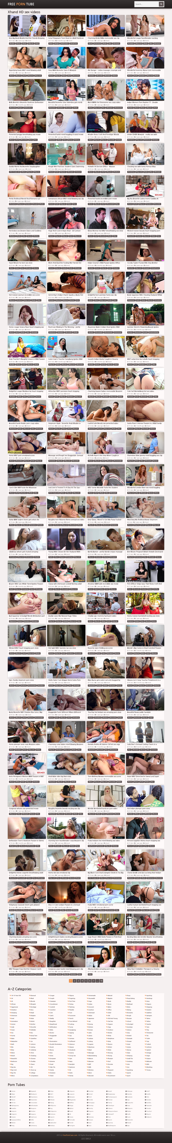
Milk (89, 1067)
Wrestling (148, 1067)
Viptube (129, 1094)
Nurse (108, 1004)
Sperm (128, 1073)
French (70, 1018)
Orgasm (109, 1024)
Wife (147, 1064)
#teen (51, 43)
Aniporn (13, 1111)
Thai (147, 1030)
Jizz (88, 1021)
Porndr (70, 1122)
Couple (51, 998)
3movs (12, 1091)
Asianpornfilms (15, 1120)
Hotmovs (51, 1114)
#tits (35, 139)
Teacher (148, 1024)
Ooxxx (70, 1117)
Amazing (13, 1012)
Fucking (71, 1024)
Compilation (33, 1075)
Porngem (71, 1125)
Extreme (51, 1061)
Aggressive (14, 1007)
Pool (108, 1061)
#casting (154, 749)
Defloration (52, 1027)
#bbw (64, 75)
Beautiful (13, 1058)
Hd (69, 1070)
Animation (14, 1021)
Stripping (148, 1007)
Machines (90, 1047)
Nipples (109, 998)
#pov (30, 139)
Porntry (90, 1108)
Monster (90, 1075)
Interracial (90, 1012)
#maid (78, 878)
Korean (90, 1030)
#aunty (103, 364)
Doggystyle (52, 1035)
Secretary (129, 1027)
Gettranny (33, 1125)
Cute (50, 1012)
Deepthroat (52, 1024)
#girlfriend (92, 846)
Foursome (71, 1015)
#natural (78, 172)
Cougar (51, 995)
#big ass (30, 75)
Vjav (127, 1100)
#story (157, 493)
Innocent (90, 1007)
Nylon (108, 1007)
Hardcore (71, 1067)
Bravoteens (33, 1097)
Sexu (89, 1125)
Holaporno (52, 1111)
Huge (89, 1001)
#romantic (13, 204)
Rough (128, 1015)
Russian (129, 1018)
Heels (70, 1073)
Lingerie (90, 1044)
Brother (32, 1024)
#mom (18, 43)
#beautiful (52, 107)
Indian (89, 1004)
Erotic (50, 1055)
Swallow (148, 1012)
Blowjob (32, 1004)
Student (148, 1010)
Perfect (109, 1047)
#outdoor (70, 653)
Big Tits (13, 1073)
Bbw (12, 1050)
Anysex (13, 1117)
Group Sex (72, 1055)
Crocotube (33, 1102)
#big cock (139, 43)
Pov (108, 1067)
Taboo (147, 1018)
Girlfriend (71, 1041)
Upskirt (148, 1050)
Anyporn (13, 1114)
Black (31, 998)
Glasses (71, 1047)
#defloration (65, 43)
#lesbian (12, 236)
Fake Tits (51, 1067)
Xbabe (128, 1111)
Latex (89, 1032)
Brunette (32, 1027)
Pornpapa (90, 1102)
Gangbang (72, 1030)
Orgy (108, 1027)
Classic (32, 1064)
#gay (90, 974)
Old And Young (112, 1018)
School (128, 1021)
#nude (145, 332)
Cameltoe (32, 1038)
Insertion (90, 1010)
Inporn (51, 1120)
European (52, 1058)
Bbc (11, 1047)
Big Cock (13, 1070)
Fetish (51, 1075)
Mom (89, 1073)
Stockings (148, 998)
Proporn (90, 1111)
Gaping (71, 1032)
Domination (52, 1041)
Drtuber (32, 1111)
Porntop (90, 1105)
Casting (32, 1047)
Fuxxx (31, 1122)
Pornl (89, 1097)
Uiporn (109, 1120)
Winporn (129, 1108)
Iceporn (51, 1117)
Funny (70, 1027)
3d (11, 998)
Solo (128, 1064)
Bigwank (32, 1091)
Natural (109, 995)
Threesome (149, 1032)
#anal (90, 43)
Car (31, 1041)
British (32, 1021)
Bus (31, 1032)
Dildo (50, 1030)
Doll (50, 1038)
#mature (116, 172)
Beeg (12, 1125)
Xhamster (129, 1120)
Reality (128, 1001)
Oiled (108, 1012)
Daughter (52, 1021)
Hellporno (52, 1105)
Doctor (51, 1032)
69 (11, 1001)
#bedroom (147, 139)
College (32, 1073)
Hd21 (50, 1094)
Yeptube (148, 1105)
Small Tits (129, 1058)
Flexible (71, 1010)
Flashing (71, 1007)
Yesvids (148, 1108)
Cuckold (51, 1007)
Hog (50, 1108)
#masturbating (153, 332)
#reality (118, 139)
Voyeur (148, 1058)
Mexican (90, 1061)
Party (108, 1041)
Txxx (108, 1117)
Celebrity (32, 1050)
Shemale (129, 1038)
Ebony (51, 1050)
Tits (146, 1035)
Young (147, 1070)
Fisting (70, 1004)
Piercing (109, 1053)
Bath (12, 1044)
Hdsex (51, 1097)
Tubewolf (110, 1114)
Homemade (91, 995)
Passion (109, 1044)
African (13, 1004)
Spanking (129, 1070)
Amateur (13, 1010)
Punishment (110, 1075)
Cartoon (32, 1044)
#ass (110, 43)
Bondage (32, 1007)
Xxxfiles (148, 1102)
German (71, 1038)
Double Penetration (55, 1044)
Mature (90, 1058)
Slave (128, 1053)
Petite (108, 1050)
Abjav (12, 1094)
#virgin (57, 43)
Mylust (70, 1108)
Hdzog (51, 1102)
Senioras (90, 1117)
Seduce (128, 1030)
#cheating (131, 139)
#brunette (76, 75)
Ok (69, 1114)
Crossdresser (53, 1004)
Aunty (12, 1035)
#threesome (118, 107)
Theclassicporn (111, 1097)
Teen (147, 1027)
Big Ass (13, 1067)
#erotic (72, 300)
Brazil (31, 1012)
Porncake (71, 1120)
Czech (50, 1015)
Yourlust (148, 1111)
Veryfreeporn (111, 1125)
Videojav (129, 1091)
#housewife (110, 204)
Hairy (70, 1061)
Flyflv (31, 1120)
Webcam (148, 1061)
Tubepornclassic (112, 1111)
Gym (70, 1058)
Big (11, 1064)
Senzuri (90, 1120)
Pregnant (109, 1070)
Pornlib (90, 1100)
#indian (12, 43)
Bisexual (32, 995)
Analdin (13, 1108)
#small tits (74, 43)
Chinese (32, 1058)
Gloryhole (71, 1050)
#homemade (108, 332)
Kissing (90, 1024)
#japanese (131, 300)
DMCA (88, 1138)
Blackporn (33, 1094)
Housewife (91, 998)
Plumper (109, 1058)
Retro (128, 1007)
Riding (128, 1010)
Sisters (128, 1047)
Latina (89, 1035)
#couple (35, 204)
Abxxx (12, 1100)
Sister (128, 1044)
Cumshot (51, 1010)
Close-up (32, 1070)
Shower (129, 1041)
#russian (130, 396)
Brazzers (32, 1015)
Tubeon (109, 1108)
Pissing (109, 1055)
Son (127, 1067)
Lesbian (90, 1038)
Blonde (32, 1001)
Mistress (90, 1070)
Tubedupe (110, 1105)
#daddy (64, 268)
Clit (31, 1067)
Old (108, 1015)
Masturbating (92, 1055)
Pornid (89, 1094)
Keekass (51, 1125)
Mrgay (70, 1105)
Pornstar (109, 1064)
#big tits (31, 43)
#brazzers (131, 43)
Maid (89, 1050)
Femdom (51, 1073)
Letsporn (71, 1091)
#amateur (92, 75)
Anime (12, 1024)
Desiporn (32, 1108)
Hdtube (51, 1100)
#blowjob (116, 43)
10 (101, 981)
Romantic (129, 1012)
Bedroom (13, 1061)
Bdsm (12, 1053)
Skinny (128, 1050)
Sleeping (129, 1055)
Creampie (52, 1001)
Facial (50, 1064)
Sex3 (89, 1122)
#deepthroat (155, 268)
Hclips (51, 1091)
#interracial (97, 43)
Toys (147, 1041)
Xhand (128, 1122)
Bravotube (33, 1100)
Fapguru (32, 1114)
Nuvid (70, 1111)
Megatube (72, 1100)
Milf (89, 1064)
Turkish (148, 1044)
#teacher (63, 172)
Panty (108, 1035)
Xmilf (147, 1091)
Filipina (71, 995)
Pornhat (90, 1091)
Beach (12, 1055)
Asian (12, 1030)
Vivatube (129, 1097)
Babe (12, 1038)
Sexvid (109, 1091)
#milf (37, 43)
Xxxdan (148, 1100)
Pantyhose (110, 1038)
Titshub (109, 1100)
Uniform (148, 1047)
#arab (20, 428)
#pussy (70, 139)
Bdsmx (12, 1122)
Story (147, 1001)
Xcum (128, 1117)
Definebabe (33, 1105)
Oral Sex (109, 1021)
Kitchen (90, 1027)
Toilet (147, 1038)
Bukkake (32, 1030)
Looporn (71, 1094)
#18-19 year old (15, 172)
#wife (138, 300)
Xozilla (147, 1094)
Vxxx (128, 1105)
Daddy (51, 1018)
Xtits (147, 1097)
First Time (71, 1001)
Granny (71, 1053)
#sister (91, 300)
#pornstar (159, 878)
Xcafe (128, 1114)
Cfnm (31, 1053)
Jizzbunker (52, 1122)
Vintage (148, 1053)
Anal (12, 1018)
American (13, 1015)
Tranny (109, 1102)
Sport (128, 1075)
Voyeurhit (129, 1102)
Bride (31, 1018)
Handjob (71, 1064)
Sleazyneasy (110, 1094)
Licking (90, 1041)
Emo (50, 1053)
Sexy (128, 1032)
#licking (76, 139)
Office (108, 1010)
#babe (105, 43)
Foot (70, 1012)
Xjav (127, 1125)
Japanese (90, 1018)
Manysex (71, 1097)
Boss (31, 1010)
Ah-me (12, 1102)
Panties (109, 1032)
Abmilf (12, 1097)
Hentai (70, 1075)
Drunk (51, 1047)
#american (151, 878)
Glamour (71, 1044)
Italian (89, 1015)
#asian (24, 43)
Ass (11, 1032)
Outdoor (109, 1030)
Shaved (128, 1035)
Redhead (129, 1004)
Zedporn (148, 1117)
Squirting (148, 995)
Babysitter (13, 1041)
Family (51, 1070)
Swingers (148, 1015)
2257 (83, 1138)
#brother (131, 268)
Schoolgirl (129, 1024)
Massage (90, 1053)
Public (108, 1073)
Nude (108, 1001)
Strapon (148, 1004)
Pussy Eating (130, 998)
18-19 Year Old (15, 995)
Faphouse (33, 1117)
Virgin (147, 1055)
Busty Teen (33, 1035)
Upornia (109, 1122)
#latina (115, 75)
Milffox (71, 1102)
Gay (70, 1035)
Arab (12, 1027)
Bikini (12, 1075)
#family (152, 428)
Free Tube (21, 4)
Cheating (32, 1055)
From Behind (72, 1021)
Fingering (71, 998)
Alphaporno (14, 1105)
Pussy (128, 995)
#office (156, 589)
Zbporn (148, 1114)
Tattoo (147, 1021)
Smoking (129, 1061)
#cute (137, 396)
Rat (88, 1114)
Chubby (32, 1061)
